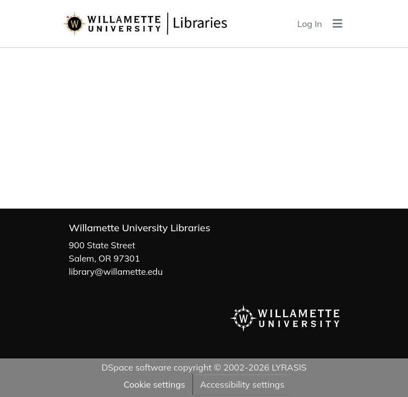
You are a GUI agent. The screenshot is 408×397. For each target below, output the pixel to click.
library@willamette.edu (116, 271)
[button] (171, 23)
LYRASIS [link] (289, 367)
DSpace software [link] (136, 367)
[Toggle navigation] (337, 23)
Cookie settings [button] (154, 384)
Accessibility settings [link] (242, 384)
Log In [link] (309, 23)
